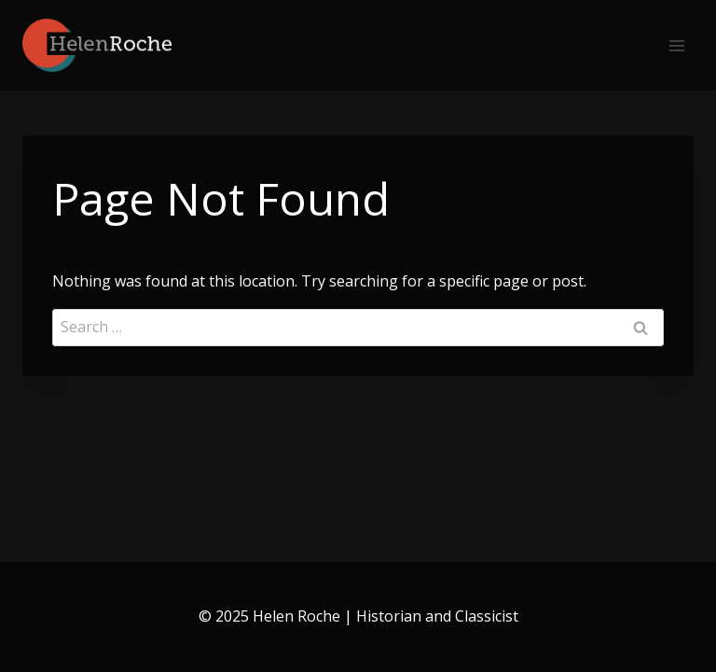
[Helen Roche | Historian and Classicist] (97, 45)
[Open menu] (676, 45)
